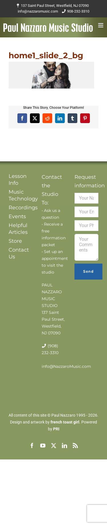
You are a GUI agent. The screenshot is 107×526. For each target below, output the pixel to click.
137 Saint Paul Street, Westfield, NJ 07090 (55, 5)
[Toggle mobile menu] (101, 25)
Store (15, 241)
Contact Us (19, 253)
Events (17, 216)
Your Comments (86, 247)
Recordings (21, 207)
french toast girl (65, 422)
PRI (56, 429)
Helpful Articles (18, 228)
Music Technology (21, 195)
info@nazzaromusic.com (38, 11)
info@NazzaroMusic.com (66, 366)
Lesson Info (18, 179)
